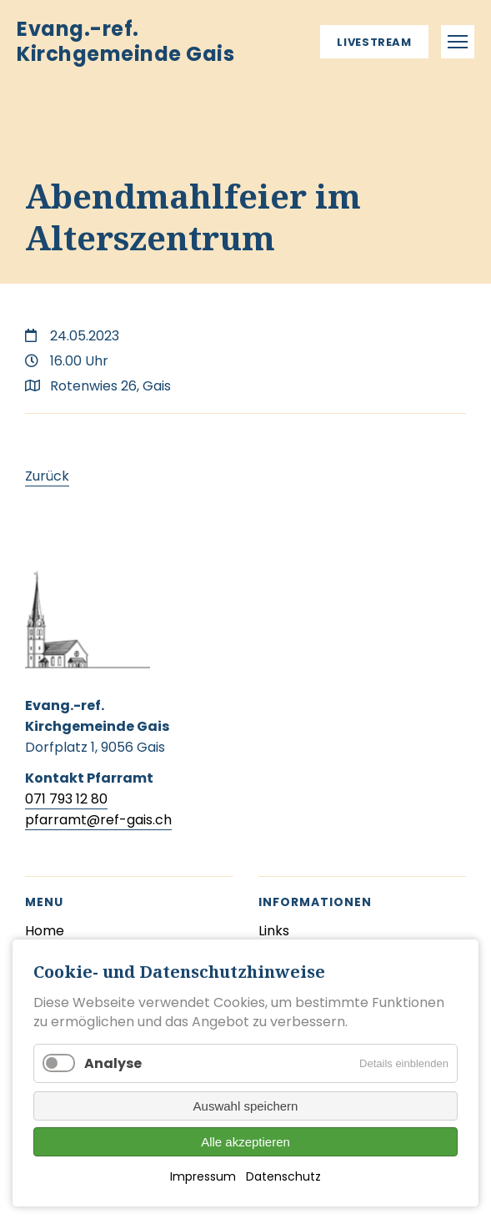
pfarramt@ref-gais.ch (98, 819)
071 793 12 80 (66, 798)
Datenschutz (283, 1176)
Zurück (47, 476)
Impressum (203, 1176)
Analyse (113, 1063)
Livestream (374, 42)
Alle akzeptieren (245, 1142)
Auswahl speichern (245, 1106)
